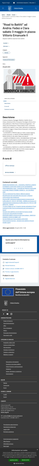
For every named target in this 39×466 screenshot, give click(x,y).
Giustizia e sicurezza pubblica (13, 364)
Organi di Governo (8, 321)
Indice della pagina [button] (9, 98)
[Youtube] (7, 313)
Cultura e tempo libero (9, 345)
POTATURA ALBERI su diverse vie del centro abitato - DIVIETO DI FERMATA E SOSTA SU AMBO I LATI (19, 216)
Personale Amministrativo (10, 333)
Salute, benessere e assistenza (13, 371)
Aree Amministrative (8, 323)
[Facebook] (3, 313)
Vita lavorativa (7, 347)
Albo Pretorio (6, 441)
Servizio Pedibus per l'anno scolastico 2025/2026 (15, 219)
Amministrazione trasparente (10, 439)
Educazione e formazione (12, 362)
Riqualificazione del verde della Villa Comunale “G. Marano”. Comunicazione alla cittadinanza (17, 196)
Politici (5, 330)
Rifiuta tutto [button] (25, 460)
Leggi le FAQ (6, 429)
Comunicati (6, 385)
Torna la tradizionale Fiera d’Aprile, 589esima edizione (16, 194)
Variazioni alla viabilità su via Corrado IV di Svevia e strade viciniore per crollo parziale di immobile (17, 212)
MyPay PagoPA (5, 412)
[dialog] (19, 457)
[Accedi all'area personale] (14, 2)
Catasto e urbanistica (8, 352)
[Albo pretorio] (32, 3)
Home (3, 15)
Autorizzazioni (9, 374)
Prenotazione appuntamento (10, 424)
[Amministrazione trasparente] (22, 3)
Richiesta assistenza (8, 432)
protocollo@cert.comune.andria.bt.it (12, 416)
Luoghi (5, 394)
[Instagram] (11, 313)
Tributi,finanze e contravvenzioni (14, 367)
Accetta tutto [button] (13, 460)
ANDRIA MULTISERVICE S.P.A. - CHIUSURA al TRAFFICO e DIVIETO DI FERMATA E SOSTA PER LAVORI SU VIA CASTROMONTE (19, 186)
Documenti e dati (7, 335)
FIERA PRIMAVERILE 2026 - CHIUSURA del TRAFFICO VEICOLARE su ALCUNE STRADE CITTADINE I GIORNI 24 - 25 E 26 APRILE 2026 (19, 190)
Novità (8, 15)
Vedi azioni (6, 46)
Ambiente (8, 369)
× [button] (37, 449)
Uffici (4, 326)
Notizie (5, 383)
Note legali (6, 446)
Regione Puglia (6, 3)
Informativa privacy (8, 444)
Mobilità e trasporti (8, 354)
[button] (19, 463)
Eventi (5, 397)
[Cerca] (36, 8)
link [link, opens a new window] (34, 457)
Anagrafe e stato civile (9, 343)
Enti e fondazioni (7, 328)
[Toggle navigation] (3, 8)
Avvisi (13, 15)
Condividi (6, 43)
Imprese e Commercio (8, 350)
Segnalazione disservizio (9, 427)
